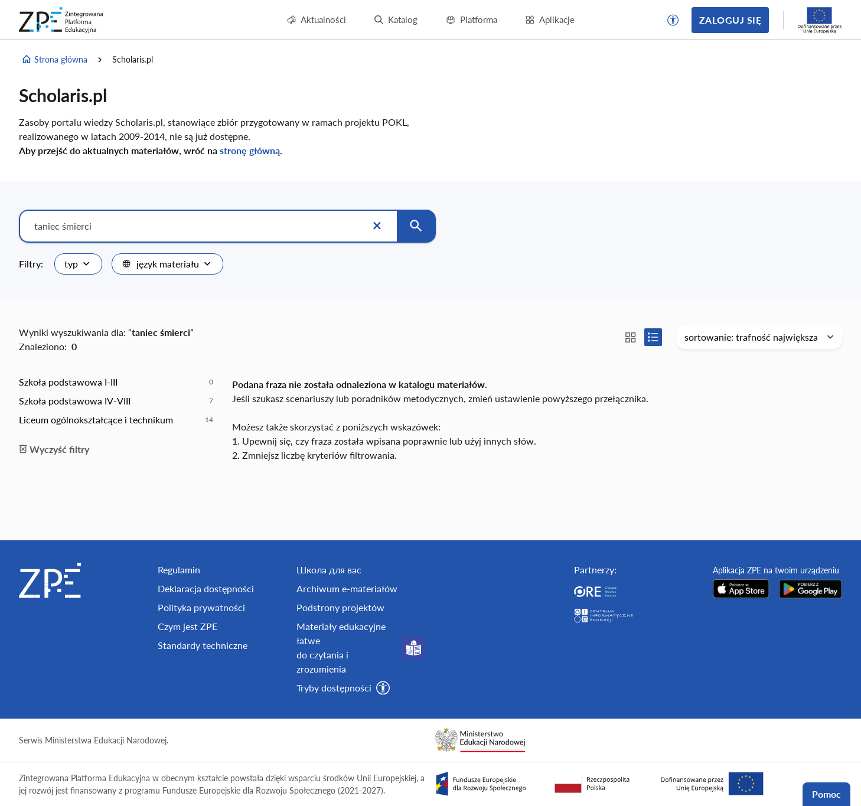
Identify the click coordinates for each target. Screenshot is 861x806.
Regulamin (179, 569)
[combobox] (78, 264)
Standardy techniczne (202, 645)
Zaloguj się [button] (730, 19)
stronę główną (250, 150)
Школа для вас (328, 569)
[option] (116, 382)
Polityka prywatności (201, 607)
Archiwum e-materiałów (346, 588)
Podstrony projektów (340, 607)
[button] (673, 20)
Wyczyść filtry (54, 449)
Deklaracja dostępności (206, 588)
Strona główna (54, 60)
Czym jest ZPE (187, 626)
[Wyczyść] (377, 226)
